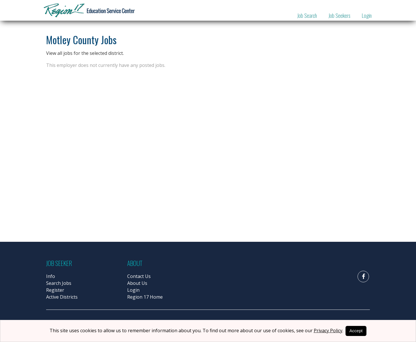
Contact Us (139, 276)
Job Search (307, 15)
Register (55, 290)
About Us (137, 283)
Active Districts (62, 297)
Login (367, 15)
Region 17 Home (145, 297)
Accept (356, 330)
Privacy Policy (328, 330)
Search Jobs (58, 283)
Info (50, 276)
